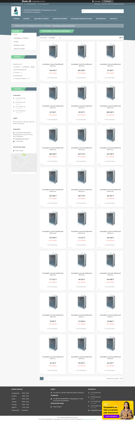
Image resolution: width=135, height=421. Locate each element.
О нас (15, 34)
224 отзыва (97, 1)
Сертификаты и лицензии (21, 38)
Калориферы (47, 25)
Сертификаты (101, 18)
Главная (16, 18)
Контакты (113, 18)
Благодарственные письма (81, 18)
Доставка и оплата (41, 18)
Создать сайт (35, 1)
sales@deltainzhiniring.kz (22, 139)
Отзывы (16, 41)
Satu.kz (76, 417)
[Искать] (122, 11)
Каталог (26, 18)
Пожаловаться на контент (90, 419)
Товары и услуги (20, 25)
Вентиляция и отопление (34, 25)
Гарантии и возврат (19, 48)
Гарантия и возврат (59, 18)
